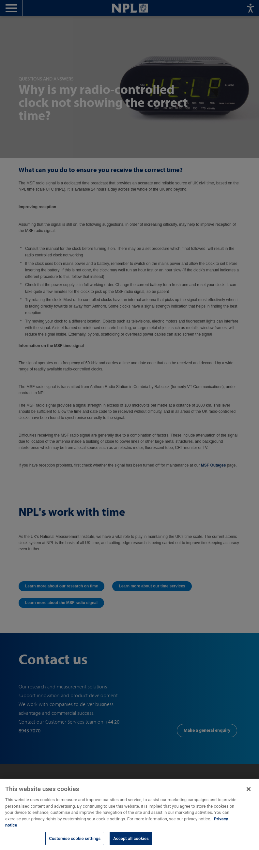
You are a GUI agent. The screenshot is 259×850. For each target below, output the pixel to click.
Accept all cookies (131, 843)
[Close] (248, 793)
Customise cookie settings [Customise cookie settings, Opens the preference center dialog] (74, 843)
